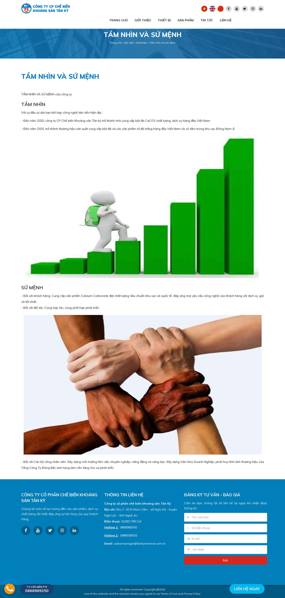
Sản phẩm (186, 20)
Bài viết (128, 42)
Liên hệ (225, 20)
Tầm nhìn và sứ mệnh (162, 42)
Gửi (225, 560)
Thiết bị (164, 20)
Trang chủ (118, 20)
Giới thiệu (143, 20)
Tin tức (207, 20)
